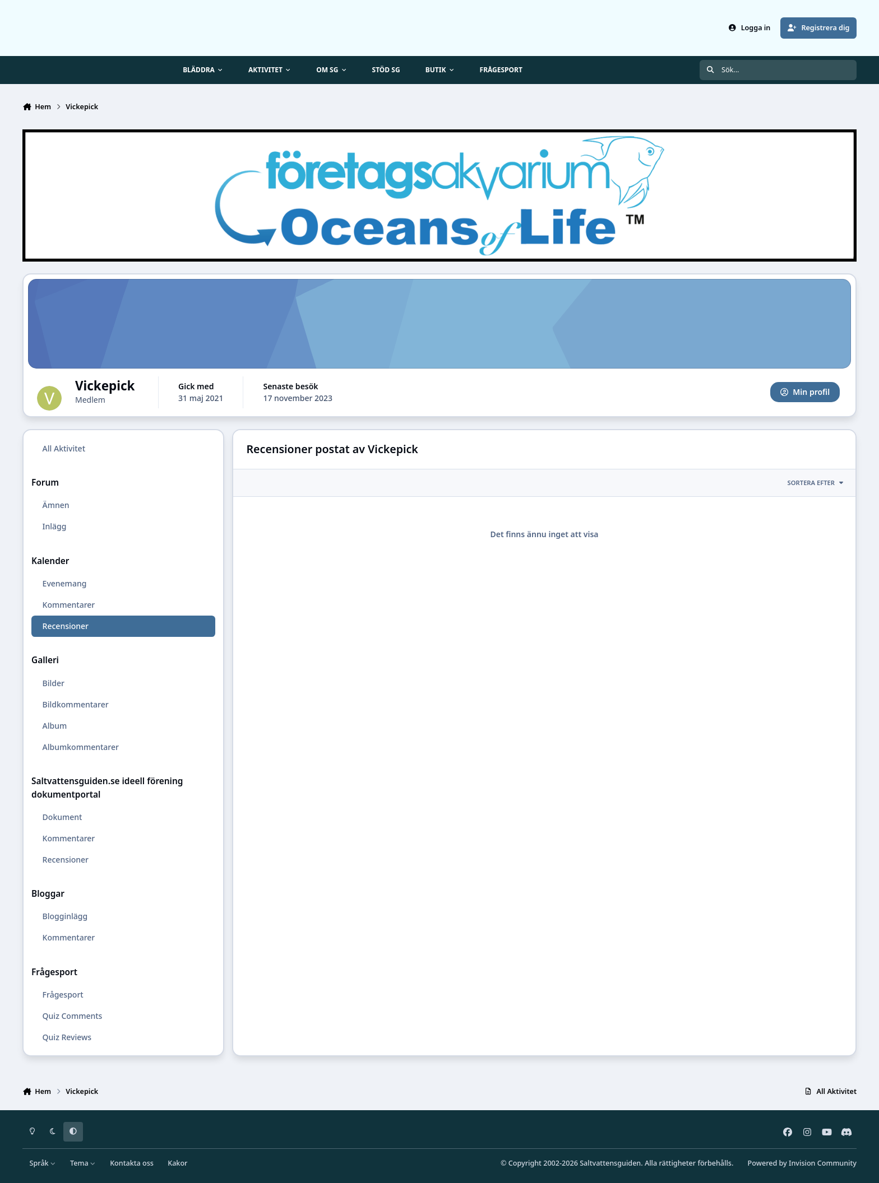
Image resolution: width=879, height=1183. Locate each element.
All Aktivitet (64, 448)
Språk (43, 1163)
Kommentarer (69, 604)
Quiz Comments (73, 1015)
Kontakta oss (132, 1163)
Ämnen (56, 505)
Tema (83, 1163)
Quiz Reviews (67, 1037)
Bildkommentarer (76, 704)
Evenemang (65, 583)
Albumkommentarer (81, 747)
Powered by (802, 1163)
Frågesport (63, 994)
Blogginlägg (65, 916)
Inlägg (55, 526)
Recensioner (66, 626)
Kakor (177, 1163)
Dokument (62, 817)
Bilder (53, 683)
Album (55, 725)
